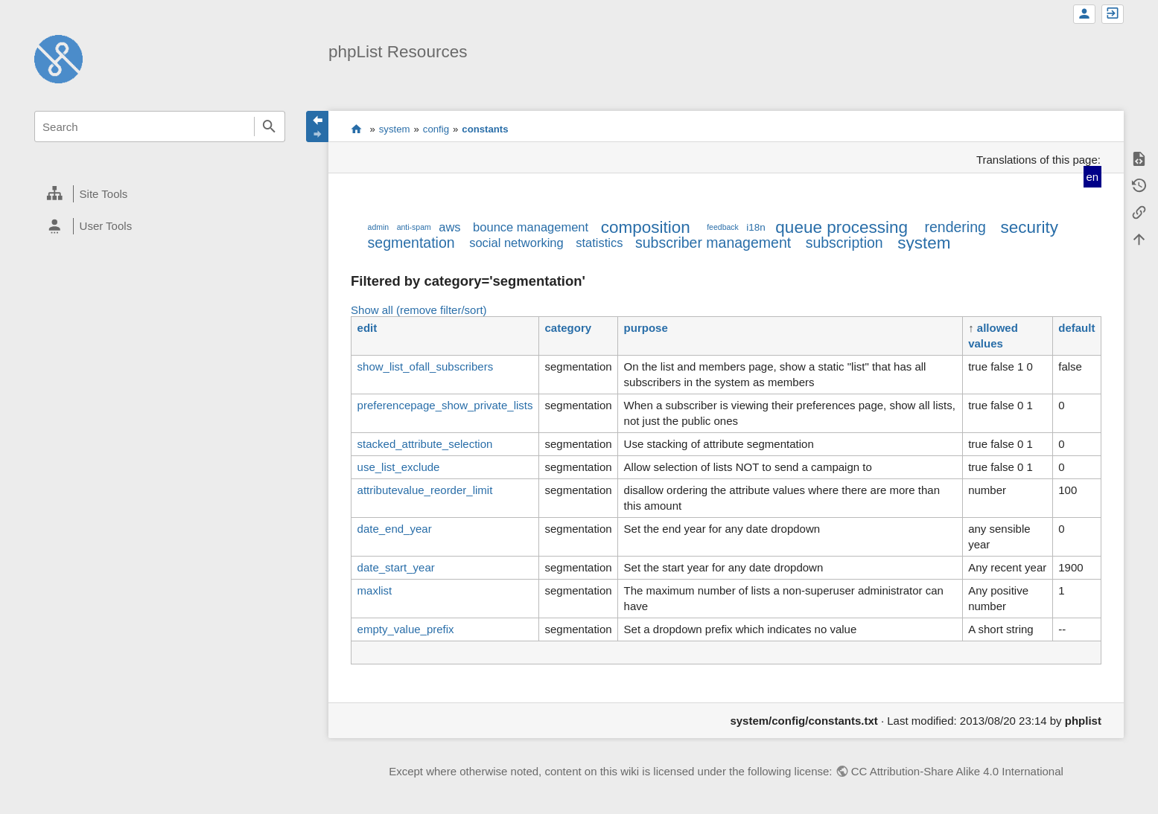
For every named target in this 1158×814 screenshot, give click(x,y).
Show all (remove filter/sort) (419, 310)
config (436, 129)
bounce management (530, 227)
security (1029, 227)
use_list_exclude (398, 467)
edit (367, 327)
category (568, 327)
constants (485, 129)
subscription (844, 242)
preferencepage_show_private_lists (445, 405)
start (356, 129)
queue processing (841, 227)
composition (645, 227)
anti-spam (414, 226)
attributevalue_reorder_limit (425, 490)
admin (378, 226)
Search (269, 126)
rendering (955, 227)
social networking (516, 242)
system (394, 129)
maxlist (374, 590)
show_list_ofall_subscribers (425, 366)
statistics (599, 242)
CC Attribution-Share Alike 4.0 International (957, 771)
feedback (723, 226)
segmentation (411, 242)
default (1076, 327)
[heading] (159, 194)
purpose (646, 327)
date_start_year (396, 567)
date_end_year (394, 528)
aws (449, 227)
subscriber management (713, 242)
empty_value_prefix (405, 629)
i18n (756, 227)
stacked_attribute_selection (425, 444)
